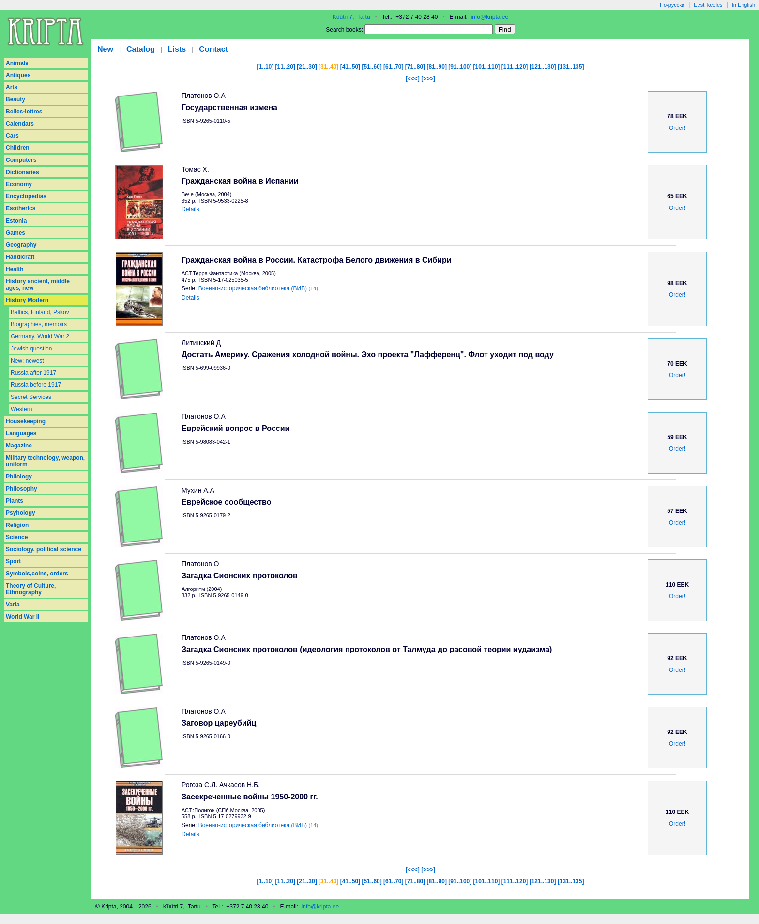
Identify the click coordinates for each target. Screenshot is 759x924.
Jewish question (31, 348)
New (105, 49)
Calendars (20, 123)
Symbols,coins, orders (37, 573)
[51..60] (371, 67)
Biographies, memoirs (39, 324)
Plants (14, 500)
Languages (21, 433)
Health (15, 269)
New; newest (27, 360)
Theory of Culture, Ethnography (31, 589)
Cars (12, 135)
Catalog (140, 49)
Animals (17, 63)
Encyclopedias (26, 196)
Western (21, 409)
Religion (17, 525)
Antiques (18, 75)
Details (190, 209)
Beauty (15, 99)
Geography (21, 244)
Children (18, 147)
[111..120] (514, 67)
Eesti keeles (708, 5)
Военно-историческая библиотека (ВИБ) (252, 288)
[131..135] (571, 67)
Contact (213, 49)
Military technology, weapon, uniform (45, 461)
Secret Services (31, 397)
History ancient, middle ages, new (38, 284)
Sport (13, 561)
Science (17, 537)
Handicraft (20, 257)
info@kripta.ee (490, 17)
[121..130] (543, 67)
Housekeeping (26, 421)
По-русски (672, 5)
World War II (22, 616)
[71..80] (415, 67)
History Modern (27, 300)
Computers (21, 160)
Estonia (16, 220)
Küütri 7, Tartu (351, 17)
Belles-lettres (24, 111)
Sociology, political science (43, 549)
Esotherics (20, 208)
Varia (13, 604)
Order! (677, 128)
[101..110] (486, 67)
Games (15, 232)
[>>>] (428, 78)
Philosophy (21, 488)
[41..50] (350, 67)
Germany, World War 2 (40, 336)
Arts (11, 87)
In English (743, 5)
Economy (19, 184)
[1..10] (265, 67)
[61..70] (393, 67)
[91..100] (459, 67)
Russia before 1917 (36, 385)
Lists (177, 49)
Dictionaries (22, 172)
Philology (19, 476)
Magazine (19, 445)
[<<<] (413, 78)
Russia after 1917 (33, 372)
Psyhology (20, 513)
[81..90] (437, 67)
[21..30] (307, 67)
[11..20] (285, 67)
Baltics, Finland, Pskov (40, 312)
